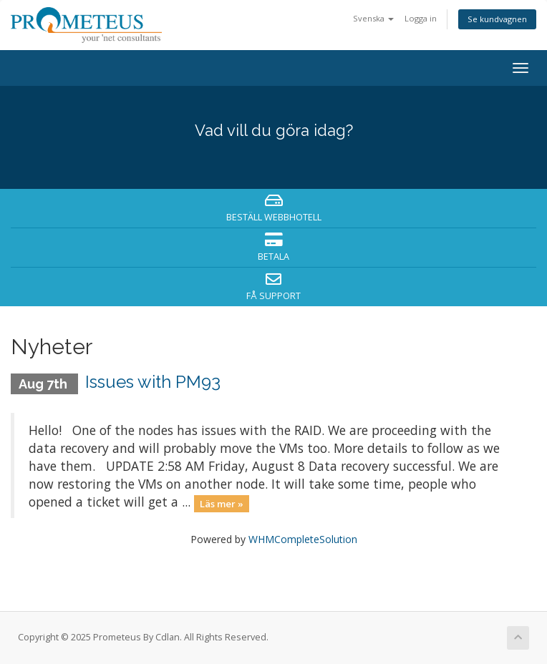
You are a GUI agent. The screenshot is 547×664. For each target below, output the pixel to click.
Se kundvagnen (497, 19)
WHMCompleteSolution (302, 539)
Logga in (421, 18)
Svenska (373, 18)
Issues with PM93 (153, 381)
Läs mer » (221, 503)
